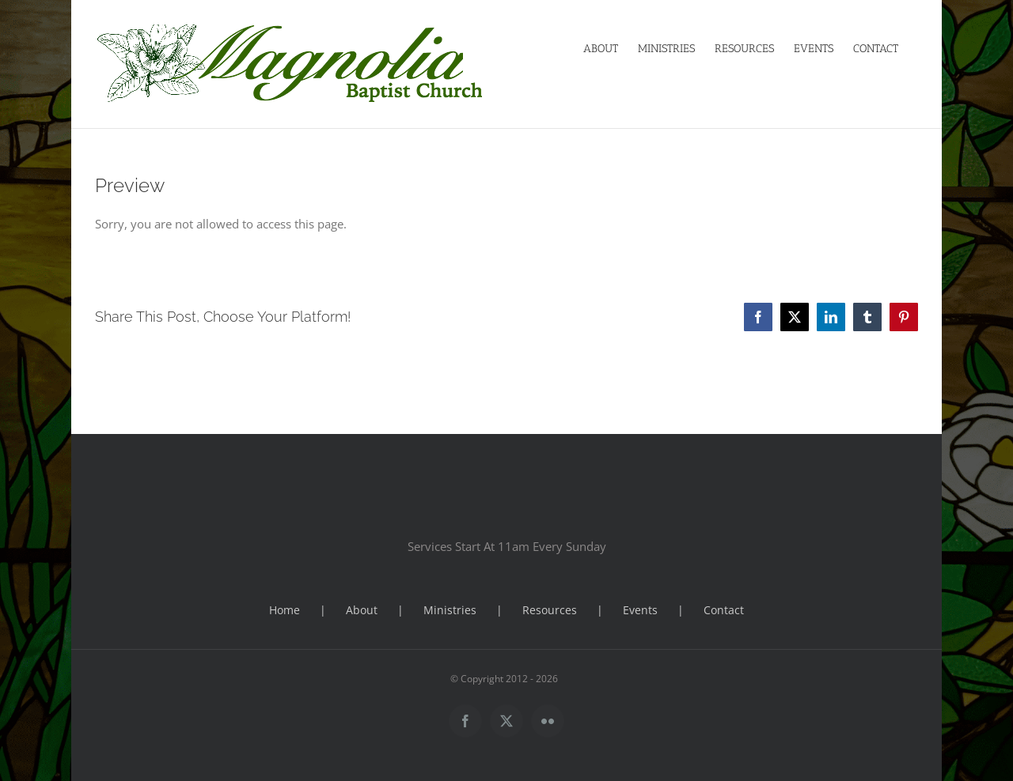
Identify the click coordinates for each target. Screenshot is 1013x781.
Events (640, 609)
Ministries (449, 609)
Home (284, 609)
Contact (724, 609)
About (362, 609)
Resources (549, 609)
